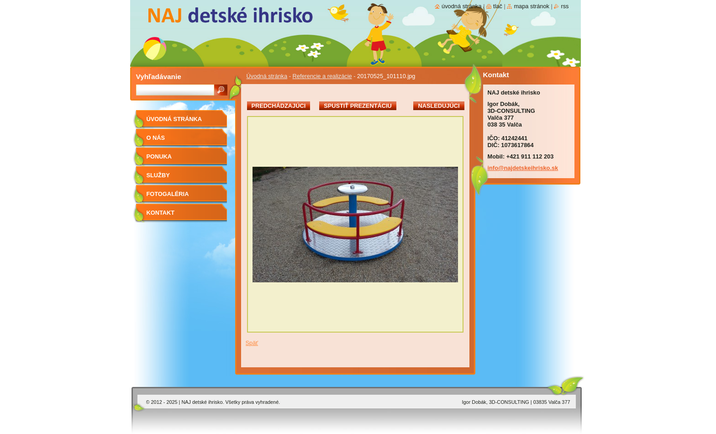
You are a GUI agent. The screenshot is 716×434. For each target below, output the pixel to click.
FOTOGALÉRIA (168, 194)
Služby (158, 175)
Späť (252, 342)
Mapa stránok (531, 6)
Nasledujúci (438, 105)
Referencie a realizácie (322, 76)
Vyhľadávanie (158, 76)
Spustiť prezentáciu (358, 105)
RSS (565, 6)
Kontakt (161, 212)
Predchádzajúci (279, 105)
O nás (156, 137)
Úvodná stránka (267, 76)
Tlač (497, 6)
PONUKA (159, 156)
